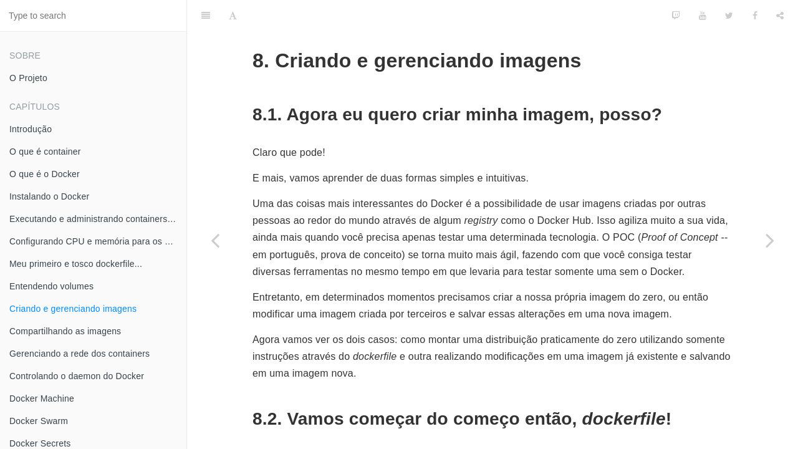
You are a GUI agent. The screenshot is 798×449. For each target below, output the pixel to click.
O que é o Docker (44, 174)
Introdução (30, 129)
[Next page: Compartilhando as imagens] (770, 240)
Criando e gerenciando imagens (73, 309)
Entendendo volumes (51, 286)
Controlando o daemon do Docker (76, 376)
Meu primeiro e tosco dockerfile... (75, 264)
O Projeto (28, 78)
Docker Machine (41, 398)
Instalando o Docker (49, 196)
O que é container (45, 152)
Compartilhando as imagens (65, 331)
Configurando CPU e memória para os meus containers (97, 241)
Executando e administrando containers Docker (97, 219)
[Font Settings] (232, 15)
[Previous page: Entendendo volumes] (215, 240)
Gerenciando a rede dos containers (79, 354)
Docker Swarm (38, 421)
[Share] (780, 15)
